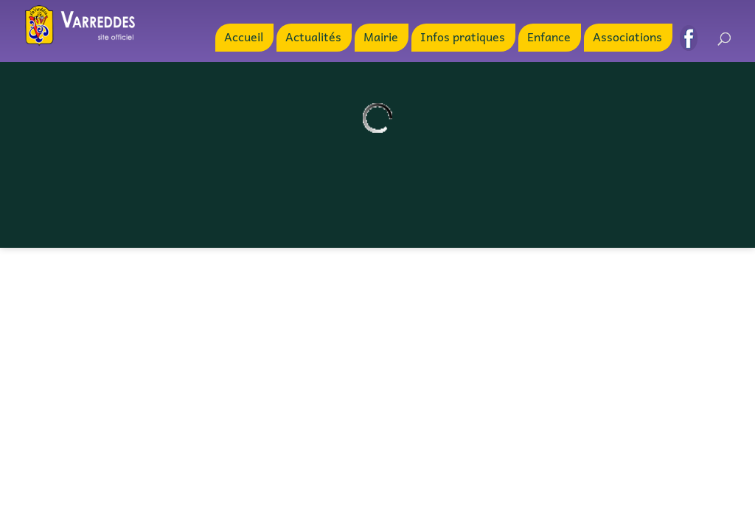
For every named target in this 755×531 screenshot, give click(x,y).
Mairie (380, 38)
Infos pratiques (462, 38)
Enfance (549, 38)
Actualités (313, 38)
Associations (627, 38)
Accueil (243, 38)
